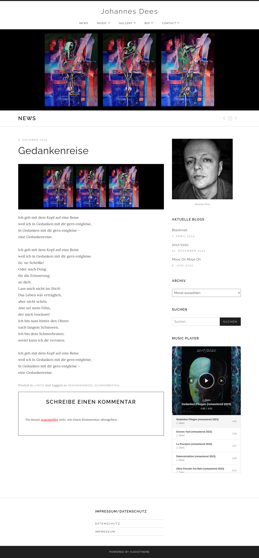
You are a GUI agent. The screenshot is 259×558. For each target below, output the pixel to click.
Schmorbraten (106, 385)
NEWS (83, 23)
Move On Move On (186, 259)
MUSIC (105, 23)
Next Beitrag (236, 118)
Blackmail (179, 230)
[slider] (206, 414)
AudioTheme (140, 551)
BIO (151, 23)
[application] (206, 380)
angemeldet (49, 419)
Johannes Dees (129, 11)
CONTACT (173, 23)
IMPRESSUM (105, 531)
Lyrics (39, 385)
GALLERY (129, 23)
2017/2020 (180, 245)
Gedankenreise (80, 385)
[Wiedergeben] (206, 381)
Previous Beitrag (223, 118)
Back (230, 118)
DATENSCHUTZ (107, 523)
